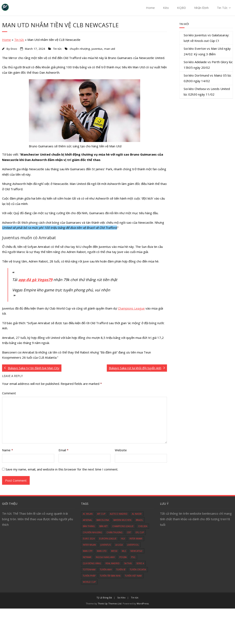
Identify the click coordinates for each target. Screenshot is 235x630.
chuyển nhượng (80, 49)
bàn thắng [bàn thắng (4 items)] (89, 526)
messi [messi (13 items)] (114, 551)
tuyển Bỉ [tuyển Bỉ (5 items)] (120, 569)
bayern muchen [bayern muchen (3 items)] (122, 520)
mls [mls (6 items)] (124, 551)
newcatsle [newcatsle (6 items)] (136, 551)
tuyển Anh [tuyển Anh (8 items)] (106, 569)
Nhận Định (201, 8)
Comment (9, 393)
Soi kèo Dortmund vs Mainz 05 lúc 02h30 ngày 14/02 (207, 78)
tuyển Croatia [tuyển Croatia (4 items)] (138, 569)
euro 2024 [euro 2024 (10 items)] (89, 538)
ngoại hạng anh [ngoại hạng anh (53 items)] (105, 557)
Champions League (131, 308)
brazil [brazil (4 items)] (139, 520)
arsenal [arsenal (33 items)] (87, 520)
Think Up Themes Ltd (109, 603)
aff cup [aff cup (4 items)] (101, 513)
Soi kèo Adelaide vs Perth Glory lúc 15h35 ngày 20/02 (208, 65)
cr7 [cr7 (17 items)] (129, 532)
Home (150, 8)
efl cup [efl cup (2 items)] (140, 532)
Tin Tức (222, 8)
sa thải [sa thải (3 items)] (128, 563)
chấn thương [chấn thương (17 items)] (114, 532)
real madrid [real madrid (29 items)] (113, 563)
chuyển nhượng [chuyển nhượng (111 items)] (92, 532)
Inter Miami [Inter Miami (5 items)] (135, 538)
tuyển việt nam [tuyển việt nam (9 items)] (133, 575)
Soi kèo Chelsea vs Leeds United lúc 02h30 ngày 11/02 (207, 91)
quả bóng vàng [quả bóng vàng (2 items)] (92, 563)
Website (121, 450)
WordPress (143, 603)
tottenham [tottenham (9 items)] (89, 569)
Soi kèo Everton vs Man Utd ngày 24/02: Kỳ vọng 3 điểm (207, 51)
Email (63, 450)
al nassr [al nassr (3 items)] (137, 513)
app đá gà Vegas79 (35, 279)
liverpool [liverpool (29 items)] (133, 544)
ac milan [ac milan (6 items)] (88, 513)
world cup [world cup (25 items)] (89, 581)
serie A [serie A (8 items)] (140, 563)
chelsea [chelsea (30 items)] (142, 526)
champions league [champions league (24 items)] (123, 526)
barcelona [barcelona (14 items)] (102, 520)
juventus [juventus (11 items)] (105, 544)
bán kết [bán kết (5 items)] (103, 526)
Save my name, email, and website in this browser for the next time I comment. (62, 469)
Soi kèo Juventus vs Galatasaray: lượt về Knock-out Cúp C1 (206, 38)
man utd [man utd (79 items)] (102, 551)
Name (7, 450)
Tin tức (19, 40)
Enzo (14, 49)
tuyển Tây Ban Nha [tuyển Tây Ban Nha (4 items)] (110, 575)
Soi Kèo (121, 597)
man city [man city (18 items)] (87, 551)
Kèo (166, 8)
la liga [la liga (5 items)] (119, 544)
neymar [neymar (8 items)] (87, 557)
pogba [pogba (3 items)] (123, 557)
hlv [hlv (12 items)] (123, 538)
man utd (109, 49)
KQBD (181, 8)
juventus (97, 49)
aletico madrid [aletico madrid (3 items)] (118, 513)
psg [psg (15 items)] (133, 557)
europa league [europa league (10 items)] (107, 538)
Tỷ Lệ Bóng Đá (104, 597)
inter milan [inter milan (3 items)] (89, 544)
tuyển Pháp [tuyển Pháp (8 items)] (89, 575)
